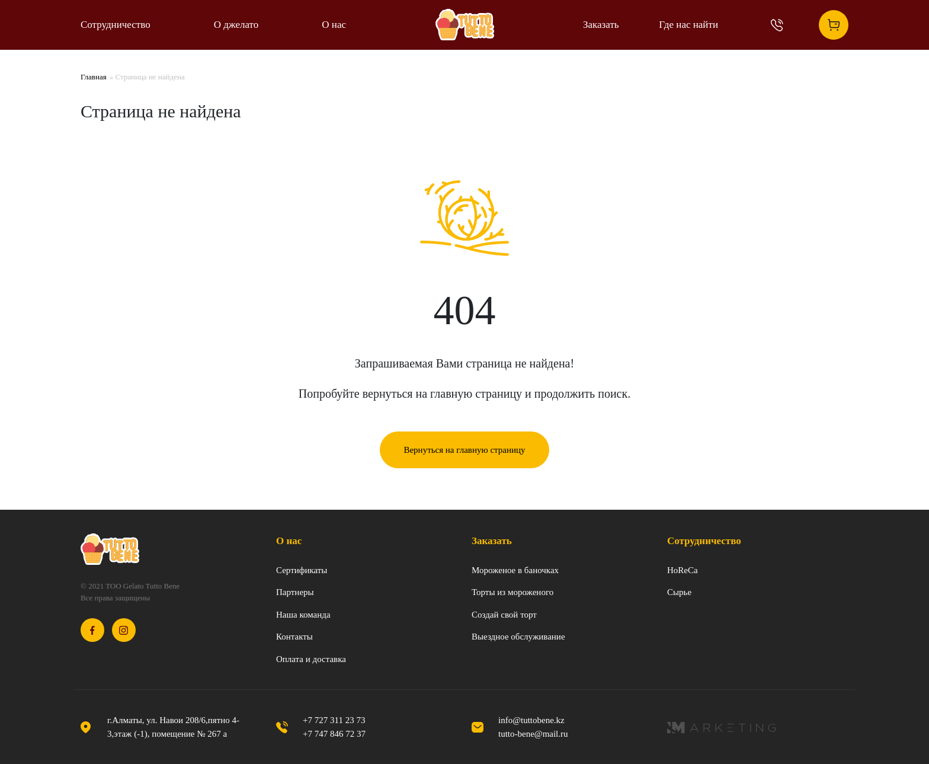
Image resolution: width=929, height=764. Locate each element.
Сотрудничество (115, 24)
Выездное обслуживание (518, 636)
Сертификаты (301, 570)
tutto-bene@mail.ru (533, 734)
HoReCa (682, 570)
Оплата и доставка (311, 659)
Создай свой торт (504, 614)
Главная (94, 76)
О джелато (236, 24)
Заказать (601, 24)
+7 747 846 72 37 (334, 734)
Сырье (679, 592)
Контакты (294, 636)
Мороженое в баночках (515, 570)
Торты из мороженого (512, 592)
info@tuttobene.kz (531, 720)
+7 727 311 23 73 (334, 720)
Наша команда (303, 614)
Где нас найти (688, 24)
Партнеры (295, 592)
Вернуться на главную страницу (464, 450)
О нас (334, 24)
